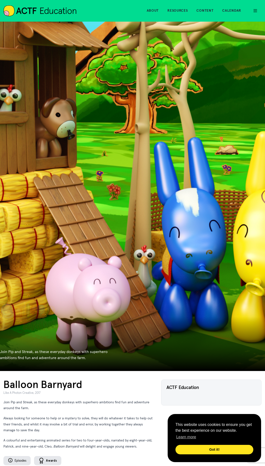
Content (204, 10)
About (153, 10)
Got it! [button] (214, 449)
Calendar (231, 10)
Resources (177, 10)
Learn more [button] (186, 437)
